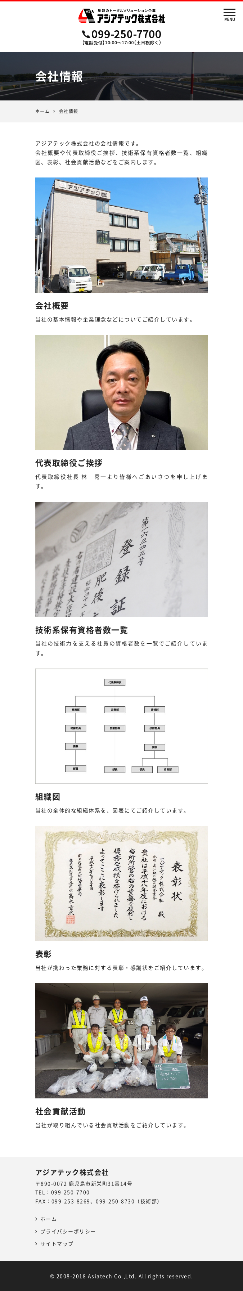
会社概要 (52, 305)
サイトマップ (57, 1243)
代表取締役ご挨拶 (69, 462)
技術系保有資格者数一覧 (82, 629)
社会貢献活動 (60, 1111)
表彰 (43, 953)
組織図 (48, 796)
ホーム (42, 111)
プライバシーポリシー (68, 1231)
